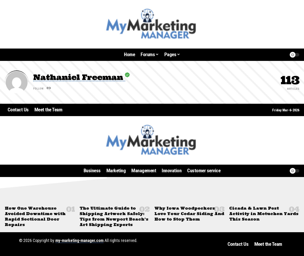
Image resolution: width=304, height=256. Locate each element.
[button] (274, 54)
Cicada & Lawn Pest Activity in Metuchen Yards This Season (264, 214)
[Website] (49, 88)
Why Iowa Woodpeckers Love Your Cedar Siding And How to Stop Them (189, 214)
